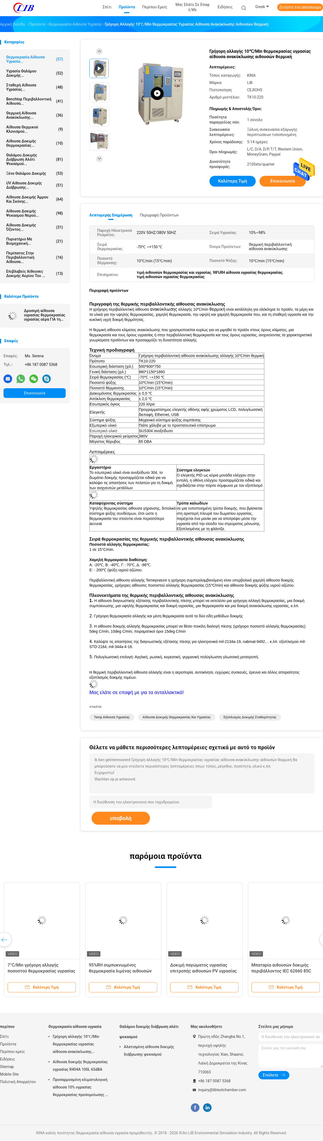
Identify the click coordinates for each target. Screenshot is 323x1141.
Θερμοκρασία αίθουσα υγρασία (74, 1026)
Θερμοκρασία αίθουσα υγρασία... (34, 59)
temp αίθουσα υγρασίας (112, 717)
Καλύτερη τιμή (232, 181)
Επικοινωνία (34, 393)
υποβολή (121, 818)
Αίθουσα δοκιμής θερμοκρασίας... (34, 143)
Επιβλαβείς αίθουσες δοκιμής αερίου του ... (34, 273)
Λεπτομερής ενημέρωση (110, 215)
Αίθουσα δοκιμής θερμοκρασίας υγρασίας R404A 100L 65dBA (80, 1066)
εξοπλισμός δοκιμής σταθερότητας (250, 717)
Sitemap (7, 1067)
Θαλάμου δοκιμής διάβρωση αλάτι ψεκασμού (149, 1031)
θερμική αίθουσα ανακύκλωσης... (34, 115)
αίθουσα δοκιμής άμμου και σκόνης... (34, 199)
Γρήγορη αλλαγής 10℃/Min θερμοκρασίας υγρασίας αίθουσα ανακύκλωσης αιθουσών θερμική (76, 1044)
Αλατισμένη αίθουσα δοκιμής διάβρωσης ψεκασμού (149, 1050)
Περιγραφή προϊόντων (159, 215)
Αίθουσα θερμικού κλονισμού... (34, 129)
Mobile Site (9, 1074)
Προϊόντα (8, 1044)
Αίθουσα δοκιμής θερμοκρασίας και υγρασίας (177, 717)
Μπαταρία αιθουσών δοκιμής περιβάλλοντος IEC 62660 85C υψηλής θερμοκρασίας (281, 970)
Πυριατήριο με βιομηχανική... (34, 241)
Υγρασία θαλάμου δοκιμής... (34, 73)
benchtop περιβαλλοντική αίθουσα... (34, 101)
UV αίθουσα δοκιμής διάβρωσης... (34, 185)
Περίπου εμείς (12, 1051)
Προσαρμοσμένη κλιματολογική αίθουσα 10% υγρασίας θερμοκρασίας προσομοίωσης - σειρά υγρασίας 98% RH (80, 1087)
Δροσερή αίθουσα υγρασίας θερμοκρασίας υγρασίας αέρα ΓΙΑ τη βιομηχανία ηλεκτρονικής (44, 315)
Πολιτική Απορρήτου (18, 1082)
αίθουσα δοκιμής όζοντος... (34, 227)
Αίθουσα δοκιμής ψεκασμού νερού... (34, 213)
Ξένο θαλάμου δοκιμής (34, 173)
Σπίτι (4, 1036)
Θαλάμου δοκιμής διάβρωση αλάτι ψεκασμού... (34, 159)
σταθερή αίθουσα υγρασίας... (34, 87)
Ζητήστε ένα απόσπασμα (300, 7)
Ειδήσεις (7, 1059)
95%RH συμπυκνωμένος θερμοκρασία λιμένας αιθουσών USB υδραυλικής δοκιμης (120, 970)
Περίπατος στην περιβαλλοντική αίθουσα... (34, 257)
